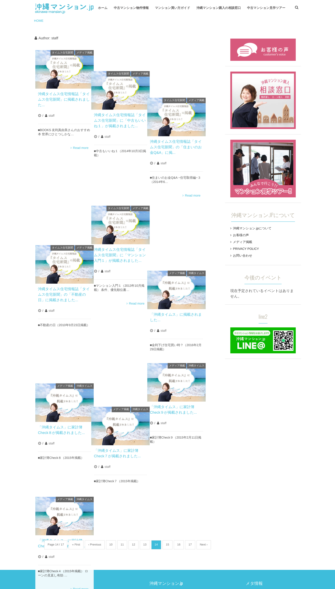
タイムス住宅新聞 (62, 52)
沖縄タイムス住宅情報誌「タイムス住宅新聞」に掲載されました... (64, 99)
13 (144, 446)
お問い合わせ (242, 255)
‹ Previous (94, 446)
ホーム (103, 8)
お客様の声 (241, 235)
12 (133, 446)
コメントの (230, 515)
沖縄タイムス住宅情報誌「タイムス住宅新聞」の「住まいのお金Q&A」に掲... (188, 99)
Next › (204, 446)
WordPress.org (229, 522)
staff (51, 115)
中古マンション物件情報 (131, 8)
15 (167, 446)
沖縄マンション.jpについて (252, 228)
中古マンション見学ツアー (266, 8)
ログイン (224, 501)
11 (122, 446)
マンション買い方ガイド (172, 8)
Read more (80, 148)
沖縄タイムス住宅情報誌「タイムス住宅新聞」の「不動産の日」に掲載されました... (64, 206)
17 (190, 446)
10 (111, 446)
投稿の (227, 508)
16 (178, 446)
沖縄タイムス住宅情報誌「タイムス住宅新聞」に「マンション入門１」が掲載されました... (126, 192)
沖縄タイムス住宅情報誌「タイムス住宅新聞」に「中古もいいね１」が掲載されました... (126, 99)
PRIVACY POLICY (246, 249)
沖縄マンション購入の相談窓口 (218, 8)
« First (76, 446)
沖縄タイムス (209, 159)
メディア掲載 (84, 52)
